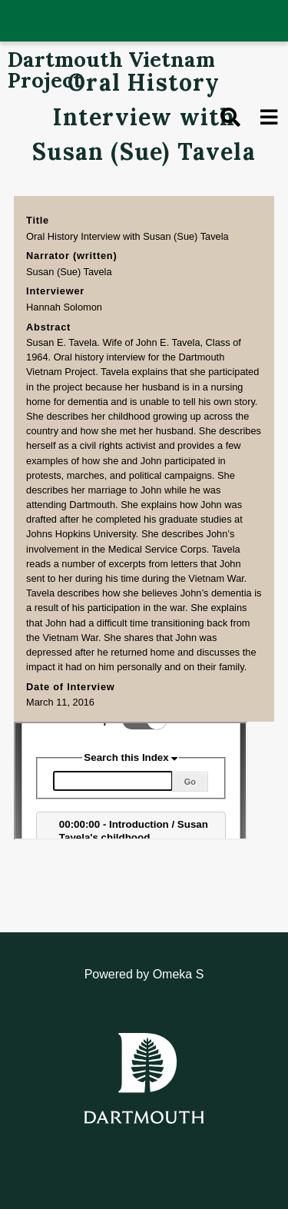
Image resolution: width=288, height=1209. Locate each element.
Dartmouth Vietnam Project (111, 69)
